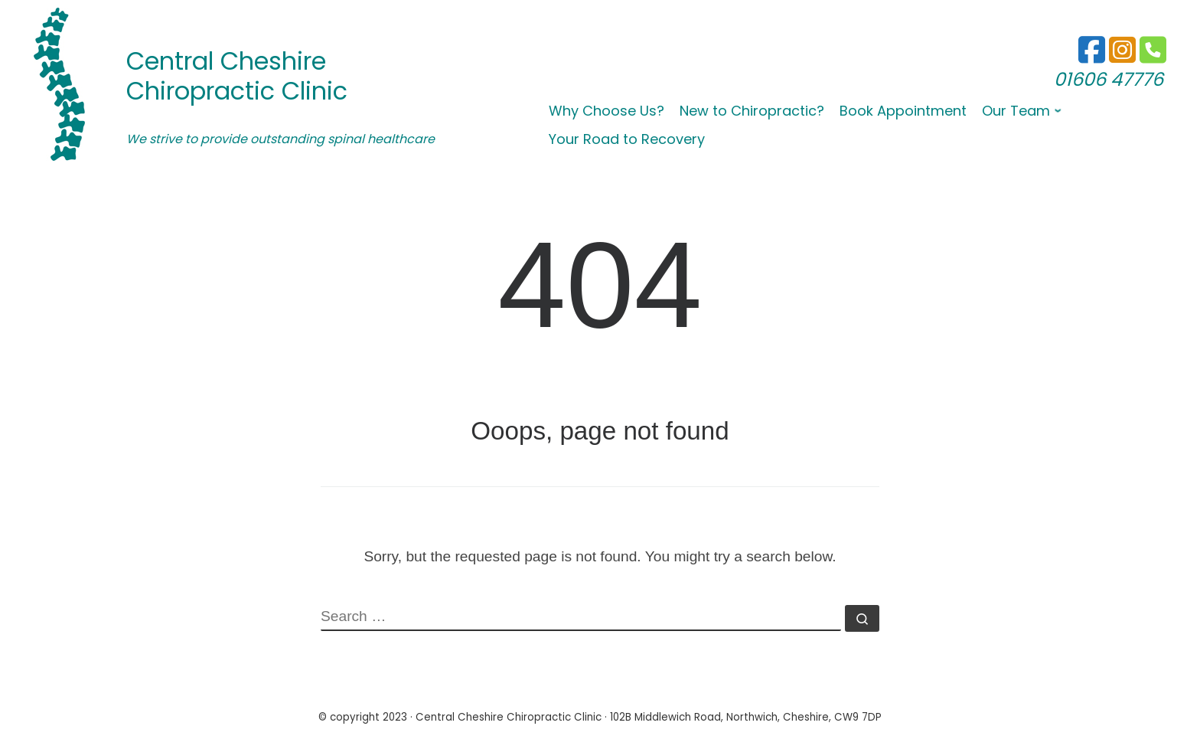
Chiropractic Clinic (236, 91)
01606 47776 (1108, 79)
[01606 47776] (1122, 57)
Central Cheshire (226, 61)
